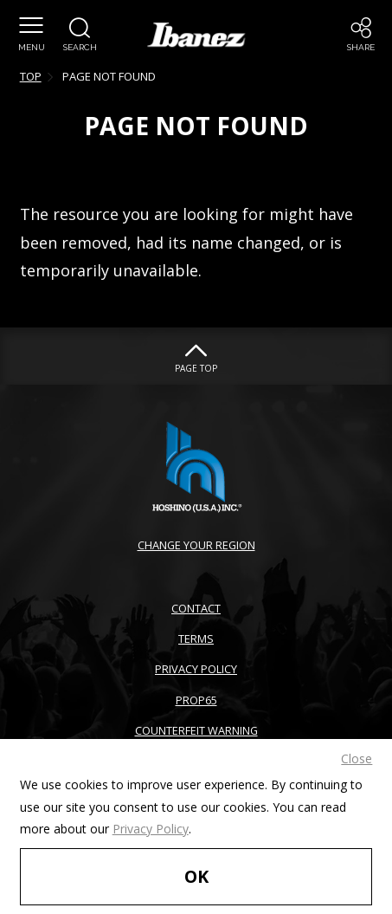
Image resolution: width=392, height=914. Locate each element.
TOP (31, 76)
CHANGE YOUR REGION (196, 545)
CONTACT (196, 608)
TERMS (196, 638)
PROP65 (196, 700)
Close (356, 758)
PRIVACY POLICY (196, 669)
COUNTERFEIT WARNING (196, 730)
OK (196, 876)
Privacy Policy (150, 828)
